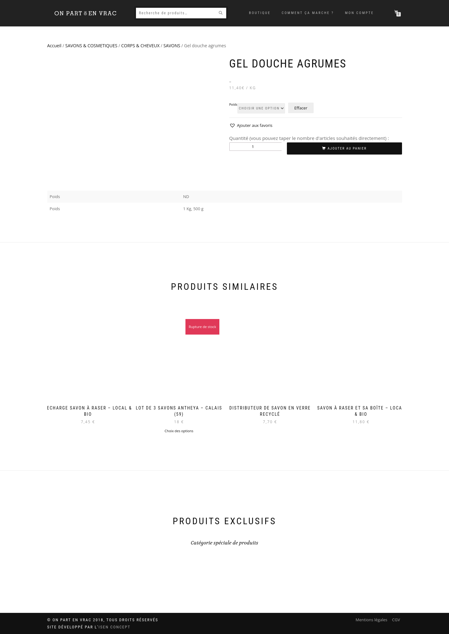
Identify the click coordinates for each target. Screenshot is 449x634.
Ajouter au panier (347, 148)
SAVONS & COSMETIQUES (91, 46)
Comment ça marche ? (308, 13)
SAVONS (171, 46)
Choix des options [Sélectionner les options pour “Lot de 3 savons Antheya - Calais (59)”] (179, 430)
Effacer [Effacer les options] (300, 108)
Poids (233, 104)
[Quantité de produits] (255, 146)
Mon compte (359, 13)
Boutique (260, 13)
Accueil (54, 46)
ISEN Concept (115, 627)
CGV (396, 619)
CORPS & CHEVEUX (140, 46)
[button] (251, 125)
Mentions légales (371, 619)
